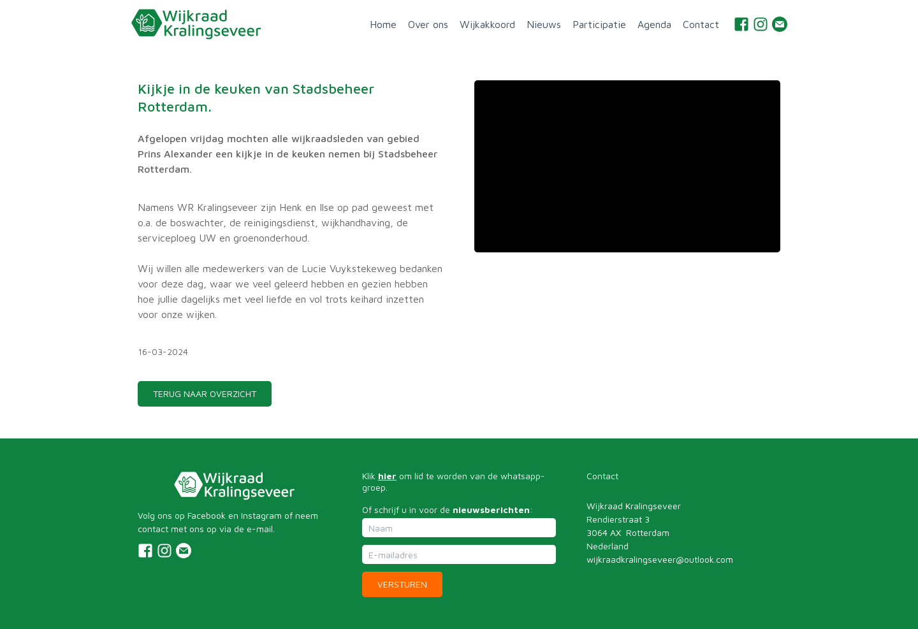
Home (383, 24)
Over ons (428, 24)
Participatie (599, 24)
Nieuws (544, 24)
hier (387, 475)
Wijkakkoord (487, 24)
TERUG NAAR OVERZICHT (204, 393)
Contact (701, 24)
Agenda (654, 24)
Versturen (402, 584)
